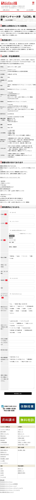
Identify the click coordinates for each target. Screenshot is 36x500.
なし (10, 304)
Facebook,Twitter (26, 328)
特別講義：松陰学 (4, 458)
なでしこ (11, 313)
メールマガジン (4, 463)
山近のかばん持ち (13, 321)
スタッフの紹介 (21, 440)
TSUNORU (12, 325)
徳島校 (11, 310)
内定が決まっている (14, 357)
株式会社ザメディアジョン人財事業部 (9, 484)
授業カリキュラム (4, 434)
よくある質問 (29, 10)
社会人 (18, 256)
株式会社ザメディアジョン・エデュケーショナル (11, 488)
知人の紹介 (12, 332)
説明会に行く (3, 452)
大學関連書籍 (3, 442)
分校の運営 (24, 310)
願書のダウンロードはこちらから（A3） (10, 177)
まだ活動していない (14, 361)
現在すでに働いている (25, 361)
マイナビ (11, 323)
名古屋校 (11, 308)
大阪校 (18, 308)
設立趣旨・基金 (21, 450)
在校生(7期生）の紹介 (23, 444)
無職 (30, 256)
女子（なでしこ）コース (23, 436)
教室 (18, 10)
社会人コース (20, 306)
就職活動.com (19, 323)
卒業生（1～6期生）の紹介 (24, 442)
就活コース (12, 306)
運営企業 (2, 440)
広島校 (24, 308)
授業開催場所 (3, 438)
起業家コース (21, 471)
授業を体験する (4, 450)
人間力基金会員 (29, 306)
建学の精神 (3, 431)
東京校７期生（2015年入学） (21, 304)
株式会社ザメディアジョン (6, 482)
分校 (1, 468)
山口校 (29, 308)
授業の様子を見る (4, 454)
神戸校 (30, 310)
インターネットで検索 (14, 328)
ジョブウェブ (19, 325)
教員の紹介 (3, 436)
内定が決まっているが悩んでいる (17, 359)
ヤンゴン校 (3, 477)
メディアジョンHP (24, 321)
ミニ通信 (2, 461)
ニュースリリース (4, 444)
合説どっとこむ (29, 323)
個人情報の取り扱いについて (7, 492)
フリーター (25, 256)
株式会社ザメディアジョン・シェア (8, 486)
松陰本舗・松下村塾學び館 (15, 330)
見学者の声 (3, 456)
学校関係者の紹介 (27, 330)
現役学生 (11, 256)
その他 (11, 258)
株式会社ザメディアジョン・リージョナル (10, 490)
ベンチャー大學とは (5, 429)
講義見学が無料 (21, 473)
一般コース (20, 429)
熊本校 (17, 310)
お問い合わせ (6, 10)
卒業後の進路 (21, 438)
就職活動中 (29, 359)
